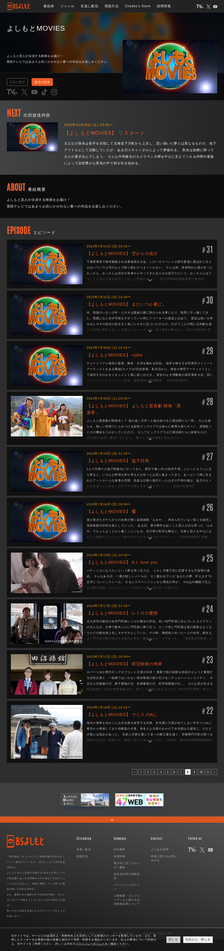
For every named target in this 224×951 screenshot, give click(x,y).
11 (207, 771)
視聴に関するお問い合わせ (164, 857)
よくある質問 (159, 848)
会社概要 (119, 848)
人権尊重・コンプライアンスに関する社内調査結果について (127, 899)
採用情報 (164, 6)
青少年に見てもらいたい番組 (127, 864)
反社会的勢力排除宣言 (127, 875)
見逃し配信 (89, 6)
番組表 (48, 6)
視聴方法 (112, 6)
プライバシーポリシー (127, 886)
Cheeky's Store (138, 6)
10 (201, 771)
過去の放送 (49, 81)
